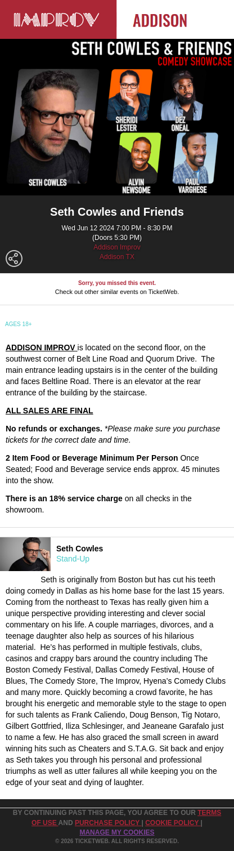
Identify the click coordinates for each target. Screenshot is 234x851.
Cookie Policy (172, 823)
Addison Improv (116, 247)
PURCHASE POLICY (108, 823)
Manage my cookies (116, 832)
